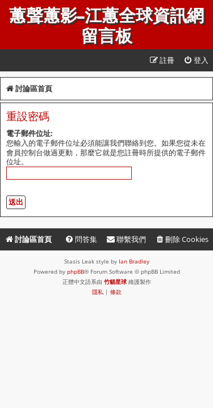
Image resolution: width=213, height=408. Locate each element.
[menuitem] (196, 60)
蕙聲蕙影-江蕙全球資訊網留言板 (106, 26)
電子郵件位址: (29, 133)
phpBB (75, 271)
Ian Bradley (134, 261)
